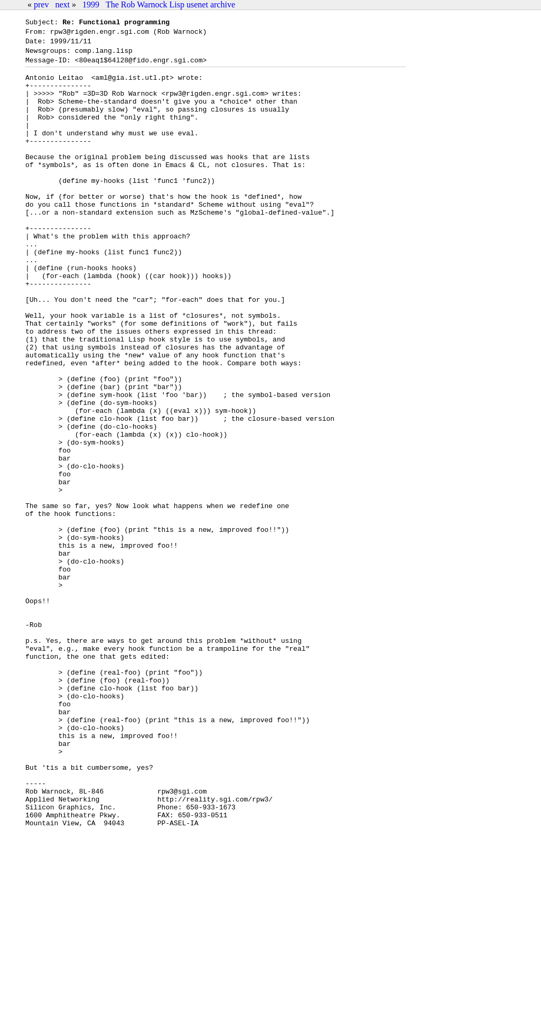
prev (41, 4)
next (62, 4)
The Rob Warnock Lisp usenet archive (170, 4)
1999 (90, 4)
